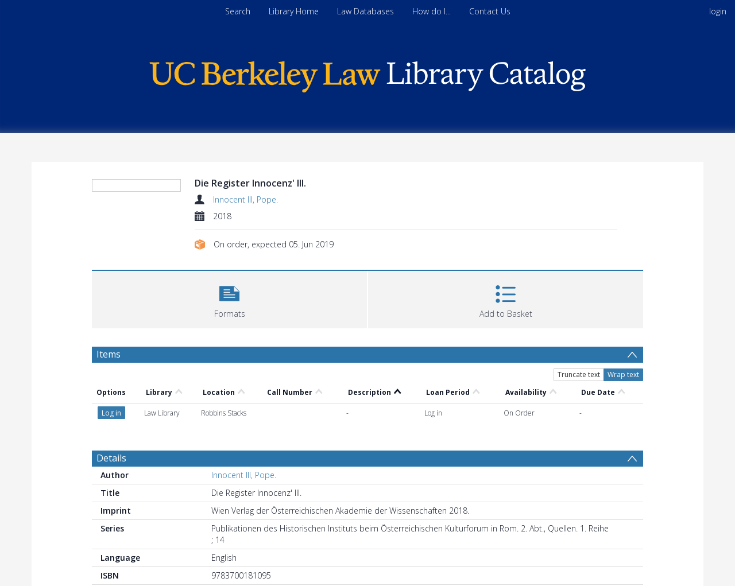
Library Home (294, 11)
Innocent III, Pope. (245, 199)
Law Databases (365, 11)
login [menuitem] (717, 11)
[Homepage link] (367, 73)
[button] (229, 298)
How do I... (431, 11)
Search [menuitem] (237, 11)
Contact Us (489, 11)
